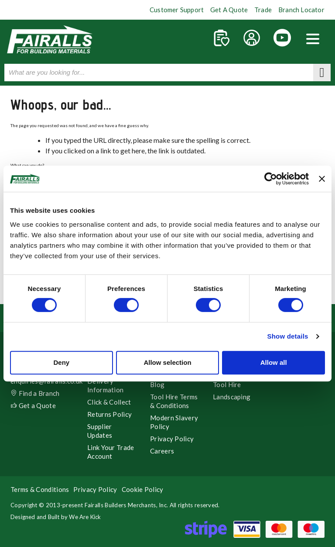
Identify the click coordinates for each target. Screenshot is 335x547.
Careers (162, 451)
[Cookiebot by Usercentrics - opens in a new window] (270, 178)
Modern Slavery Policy (174, 422)
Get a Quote (33, 405)
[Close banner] (322, 179)
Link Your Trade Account (110, 451)
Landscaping (231, 397)
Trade (263, 10)
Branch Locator (301, 10)
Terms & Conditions (39, 489)
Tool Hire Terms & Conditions (174, 401)
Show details (287, 336)
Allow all (273, 362)
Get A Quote (229, 10)
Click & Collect (109, 402)
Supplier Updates (99, 430)
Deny (61, 362)
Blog (157, 384)
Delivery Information (105, 385)
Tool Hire (227, 384)
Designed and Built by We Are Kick (55, 516)
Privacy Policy (172, 439)
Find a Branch (35, 393)
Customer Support (177, 10)
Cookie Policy (143, 489)
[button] (312, 39)
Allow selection (167, 362)
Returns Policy (109, 414)
